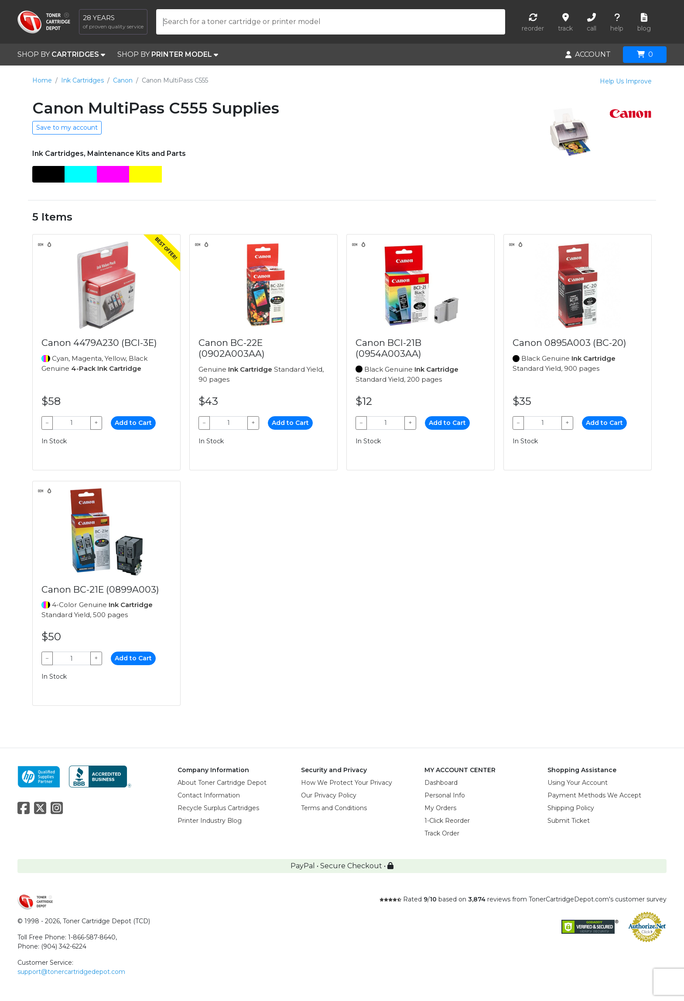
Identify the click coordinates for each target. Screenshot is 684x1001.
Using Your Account (577, 783)
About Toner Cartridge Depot (222, 783)
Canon (123, 80)
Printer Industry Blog (210, 821)
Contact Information (209, 795)
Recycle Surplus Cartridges (218, 808)
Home (42, 80)
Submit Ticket (568, 821)
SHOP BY (61, 54)
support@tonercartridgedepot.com (71, 972)
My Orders (440, 808)
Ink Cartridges (82, 80)
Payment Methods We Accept (594, 795)
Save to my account (67, 127)
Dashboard (441, 783)
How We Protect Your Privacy (346, 783)
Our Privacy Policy (328, 795)
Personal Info (444, 795)
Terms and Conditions (334, 808)
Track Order (441, 833)
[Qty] (71, 423)
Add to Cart (133, 423)
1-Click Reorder (447, 821)
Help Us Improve (626, 81)
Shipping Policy (570, 808)
